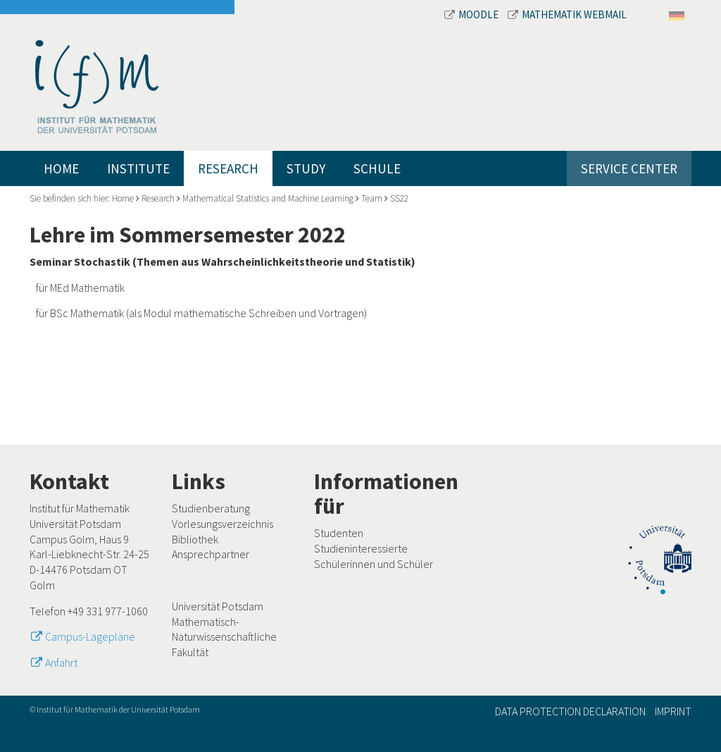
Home (61, 168)
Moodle (472, 14)
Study (306, 168)
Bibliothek (195, 539)
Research (228, 168)
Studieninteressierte (361, 548)
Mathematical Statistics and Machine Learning (267, 198)
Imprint (673, 711)
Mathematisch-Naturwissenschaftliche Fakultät (224, 637)
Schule (377, 168)
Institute (138, 168)
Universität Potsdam (217, 606)
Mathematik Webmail (567, 14)
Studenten (338, 533)
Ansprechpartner (210, 554)
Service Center (629, 168)
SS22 (399, 198)
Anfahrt (61, 662)
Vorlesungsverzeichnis (222, 524)
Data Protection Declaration (570, 711)
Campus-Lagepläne (90, 636)
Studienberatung (211, 508)
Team (371, 198)
